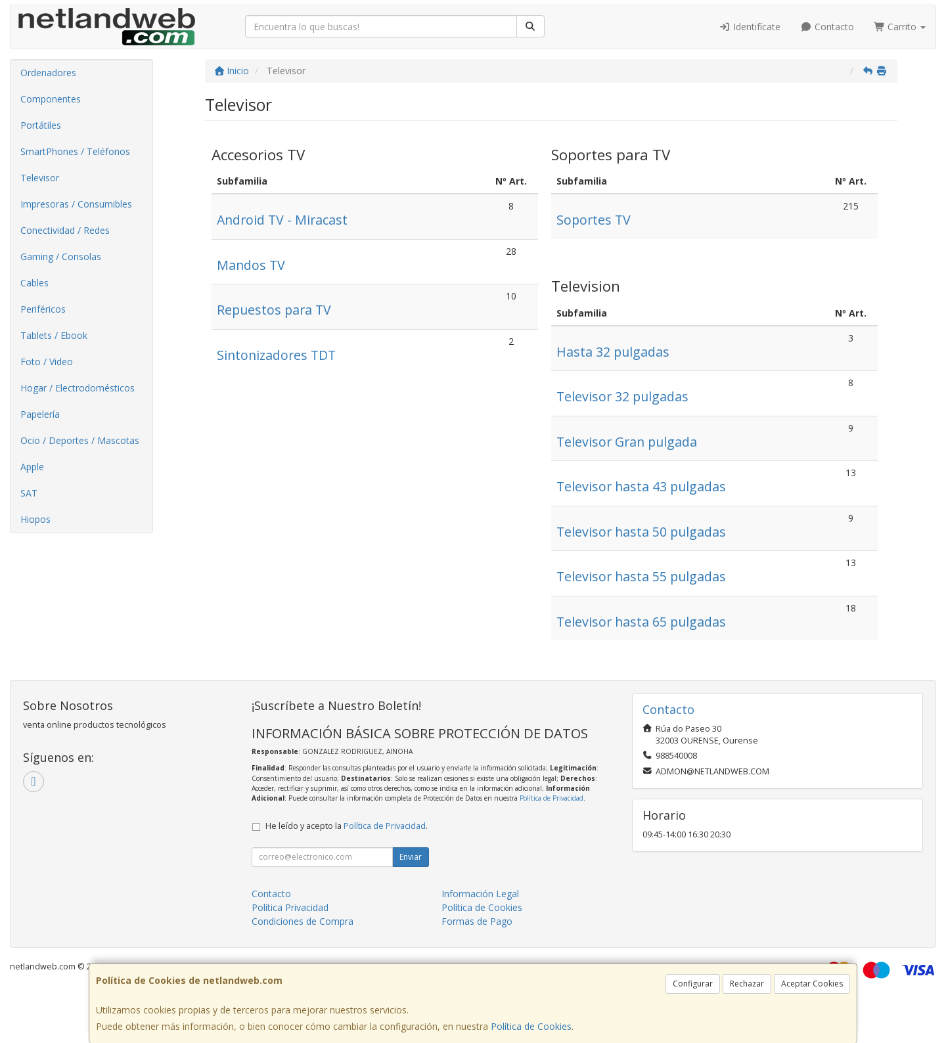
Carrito (900, 26)
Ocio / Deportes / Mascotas (79, 440)
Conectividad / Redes (65, 230)
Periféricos (43, 309)
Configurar (693, 983)
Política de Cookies (531, 1026)
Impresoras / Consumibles (76, 204)
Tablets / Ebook (53, 335)
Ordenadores (48, 72)
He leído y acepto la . (346, 826)
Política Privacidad (290, 907)
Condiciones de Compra (302, 921)
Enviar (410, 856)
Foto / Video (46, 361)
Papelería (40, 414)
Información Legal (480, 893)
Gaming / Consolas (60, 256)
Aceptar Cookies (812, 983)
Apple (32, 466)
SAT (28, 493)
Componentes (50, 99)
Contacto (827, 26)
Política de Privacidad (551, 798)
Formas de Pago (476, 921)
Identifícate (750, 26)
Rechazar (747, 983)
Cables (34, 283)
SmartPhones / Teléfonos (75, 151)
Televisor (39, 177)
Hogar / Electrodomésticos (77, 388)
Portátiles (40, 125)
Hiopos (35, 519)
